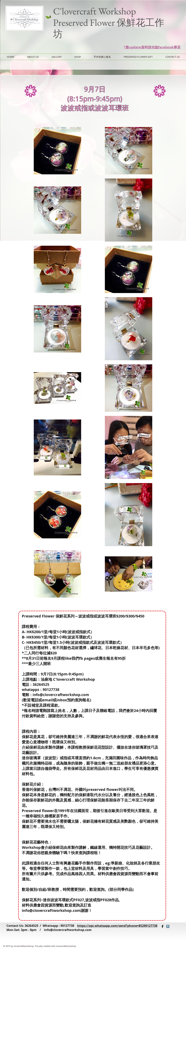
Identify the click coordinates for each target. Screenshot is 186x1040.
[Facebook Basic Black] (162, 926)
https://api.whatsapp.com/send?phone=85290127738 (117, 926)
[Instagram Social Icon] (167, 926)
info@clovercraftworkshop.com (61, 694)
